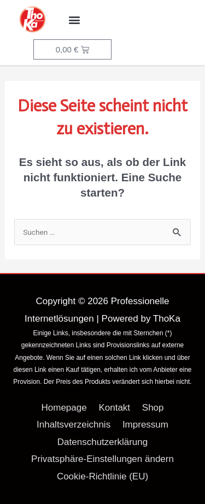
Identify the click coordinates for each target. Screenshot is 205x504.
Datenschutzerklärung (102, 442)
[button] (75, 20)
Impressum (145, 424)
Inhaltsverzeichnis (73, 424)
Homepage (64, 407)
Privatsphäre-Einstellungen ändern (102, 459)
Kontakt (114, 407)
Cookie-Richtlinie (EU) (102, 476)
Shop (153, 407)
